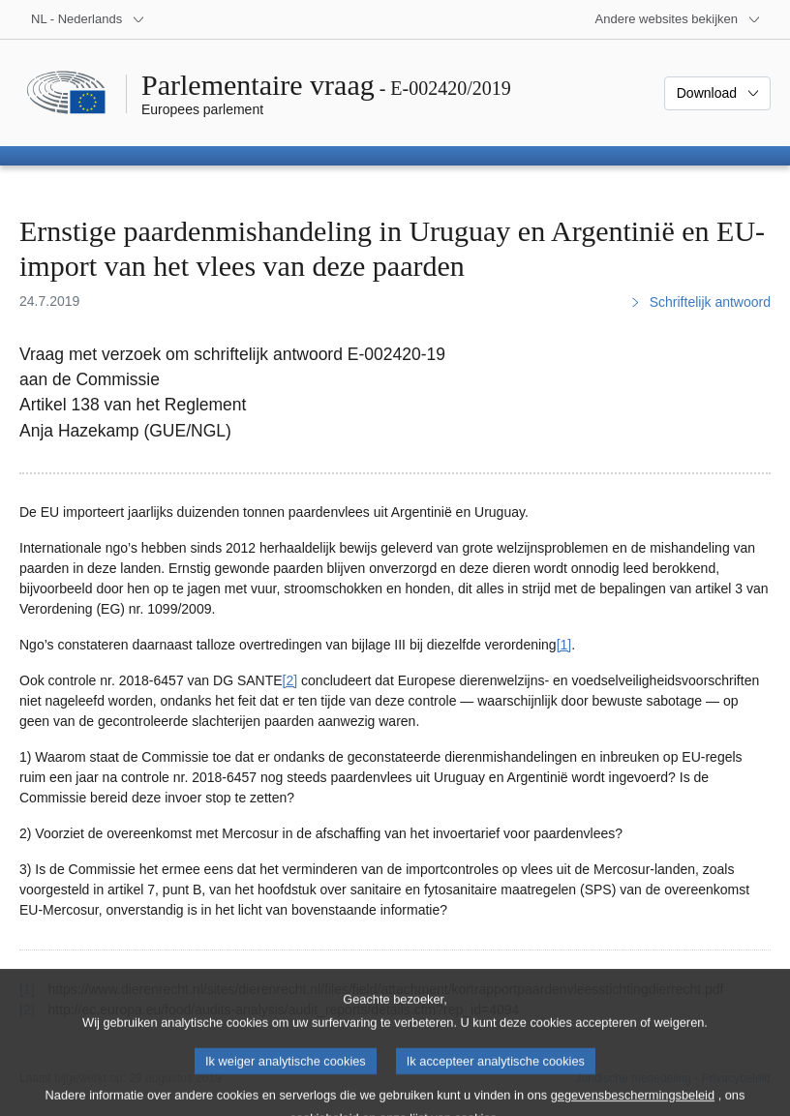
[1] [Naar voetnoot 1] (564, 644)
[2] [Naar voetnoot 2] (290, 680)
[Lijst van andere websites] (678, 19)
